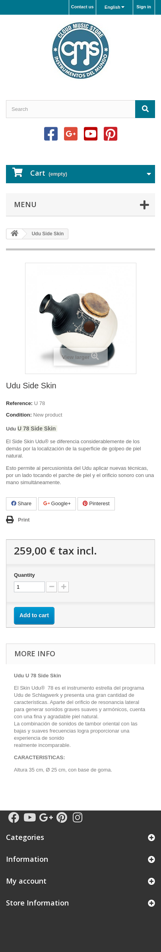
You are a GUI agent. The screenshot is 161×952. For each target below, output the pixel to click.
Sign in (143, 6)
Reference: (19, 403)
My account (26, 881)
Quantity (24, 575)
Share (21, 503)
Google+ (57, 503)
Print (24, 520)
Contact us (82, 6)
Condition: (19, 415)
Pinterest (96, 503)
